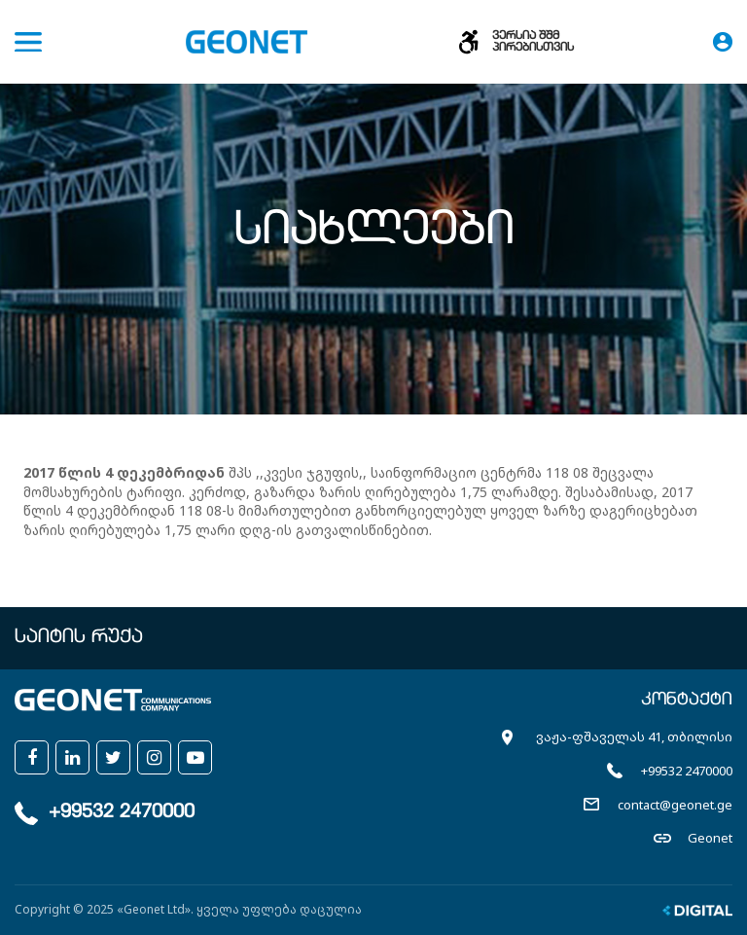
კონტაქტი (686, 700)
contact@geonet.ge (675, 804)
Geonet (710, 837)
